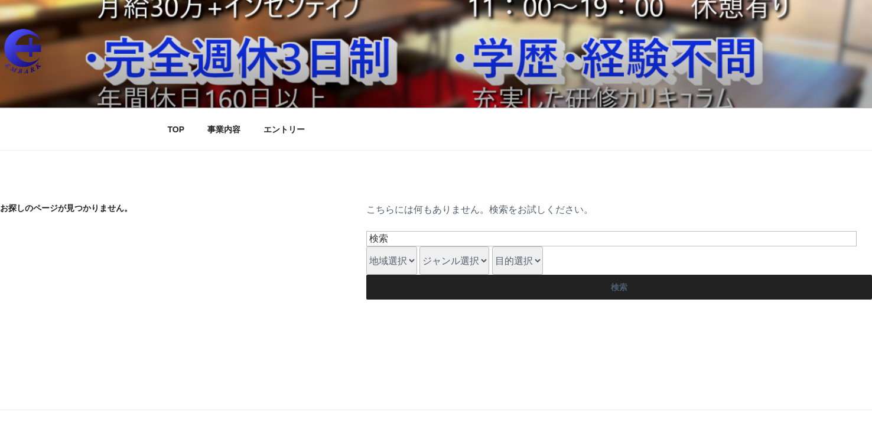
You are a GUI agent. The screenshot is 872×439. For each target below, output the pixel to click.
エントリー (284, 129)
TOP (176, 129)
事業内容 (223, 129)
